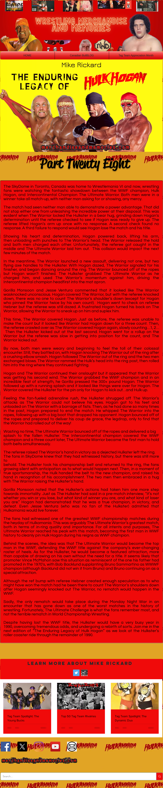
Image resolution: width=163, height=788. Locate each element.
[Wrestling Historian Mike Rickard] (84, 673)
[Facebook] (5, 746)
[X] (22, 746)
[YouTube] (55, 746)
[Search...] (76, 776)
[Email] (72, 746)
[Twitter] (76, 673)
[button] (81, 669)
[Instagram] (39, 746)
